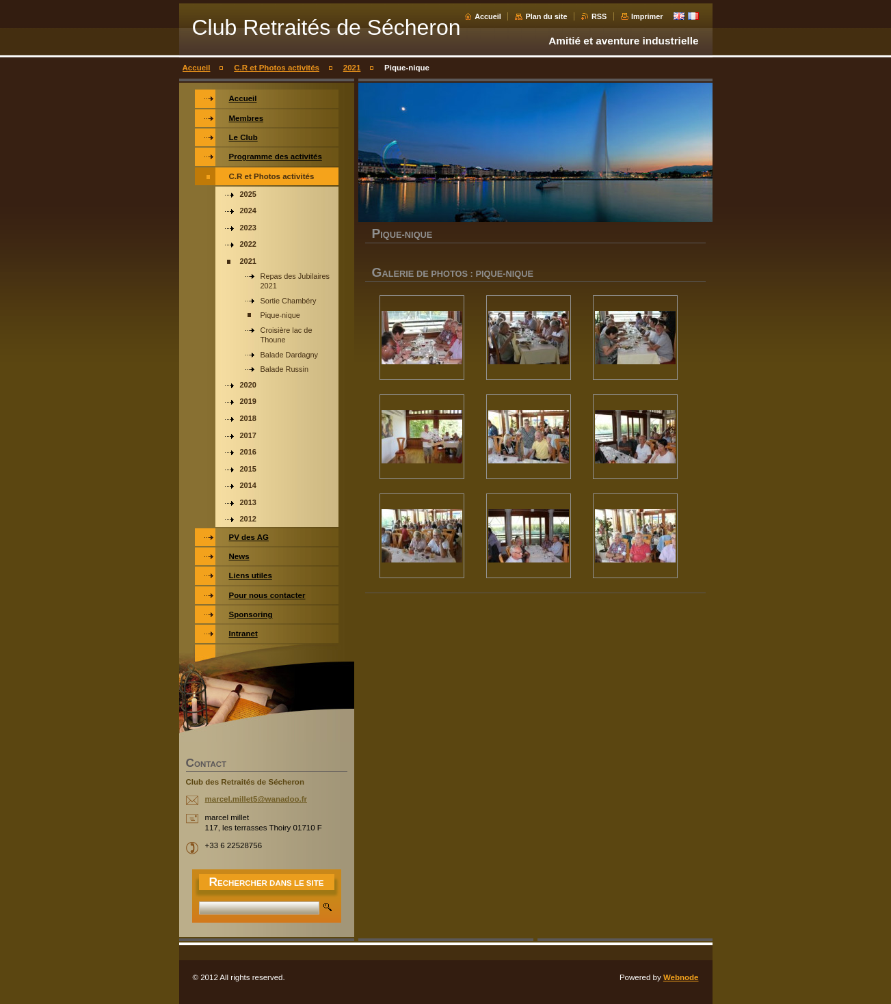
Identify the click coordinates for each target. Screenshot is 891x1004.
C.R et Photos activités (276, 68)
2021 (352, 68)
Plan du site (546, 16)
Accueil (488, 16)
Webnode (681, 977)
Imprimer (647, 16)
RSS (599, 16)
